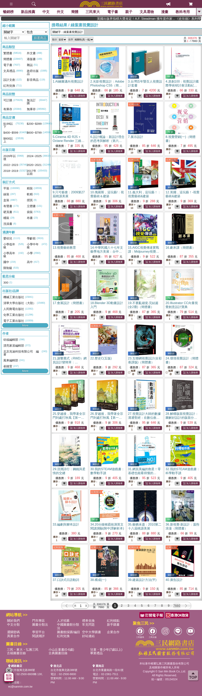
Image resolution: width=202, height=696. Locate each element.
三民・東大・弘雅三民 (22, 649)
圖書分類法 (40, 624)
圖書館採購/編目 (68, 632)
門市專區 (38, 620)
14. (106, 251)
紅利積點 (113, 620)
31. (144, 473)
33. (66, 524)
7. (135, 137)
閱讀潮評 (38, 636)
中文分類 (13, 624)
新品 (28, 12)
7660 (176, 605)
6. (107, 140)
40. (174, 580)
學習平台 (38, 632)
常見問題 (88, 624)
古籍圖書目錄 (16, 653)
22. (101, 358)
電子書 (112, 12)
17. (69, 303)
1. (68, 81)
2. (107, 85)
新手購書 (113, 624)
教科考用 (183, 12)
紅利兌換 (133, 104)
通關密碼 (13, 632)
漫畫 (164, 12)
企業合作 (113, 632)
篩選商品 (40, 38)
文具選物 (147, 12)
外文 (60, 12)
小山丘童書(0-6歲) (61, 649)
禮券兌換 (88, 620)
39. (142, 580)
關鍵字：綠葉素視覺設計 (67, 31)
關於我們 (13, 620)
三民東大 (93, 12)
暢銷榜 (8, 12)
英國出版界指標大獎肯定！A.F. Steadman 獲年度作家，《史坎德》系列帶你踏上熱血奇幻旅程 (167, 18)
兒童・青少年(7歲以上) (106, 649)
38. (98, 580)
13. (64, 247)
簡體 (74, 12)
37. (66, 580)
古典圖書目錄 (58, 653)
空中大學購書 (91, 632)
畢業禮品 (96, 653)
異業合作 (13, 636)
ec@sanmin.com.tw (20, 686)
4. (182, 85)
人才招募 (63, 620)
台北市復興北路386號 (21, 670)
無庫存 (132, 372)
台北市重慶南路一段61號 (108, 670)
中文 (46, 12)
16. (180, 247)
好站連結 (88, 636)
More (25, 325)
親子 (128, 12)
